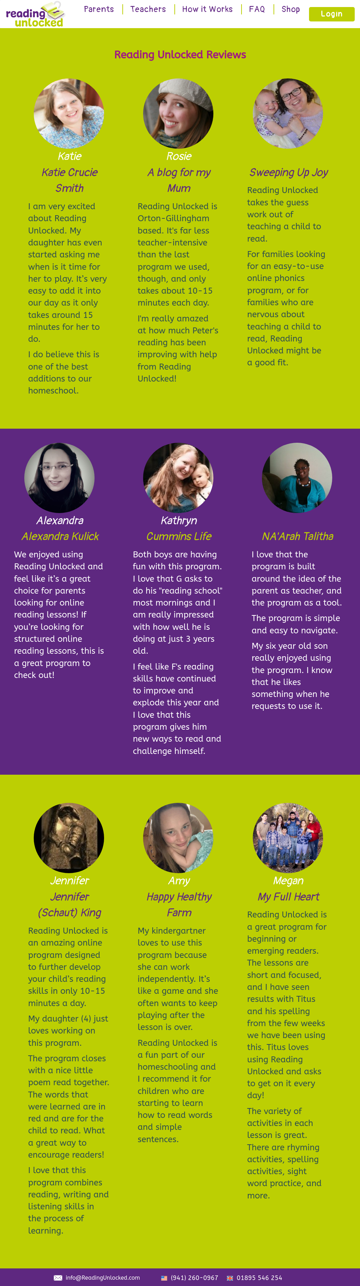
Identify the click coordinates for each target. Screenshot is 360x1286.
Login (332, 14)
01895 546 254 (259, 1278)
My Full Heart (288, 897)
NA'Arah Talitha (297, 537)
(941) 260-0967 (194, 1278)
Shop (290, 9)
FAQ (257, 9)
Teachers (148, 9)
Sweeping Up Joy (288, 173)
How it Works (207, 9)
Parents (99, 9)
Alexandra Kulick (59, 537)
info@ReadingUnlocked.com (103, 1277)
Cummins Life (178, 537)
